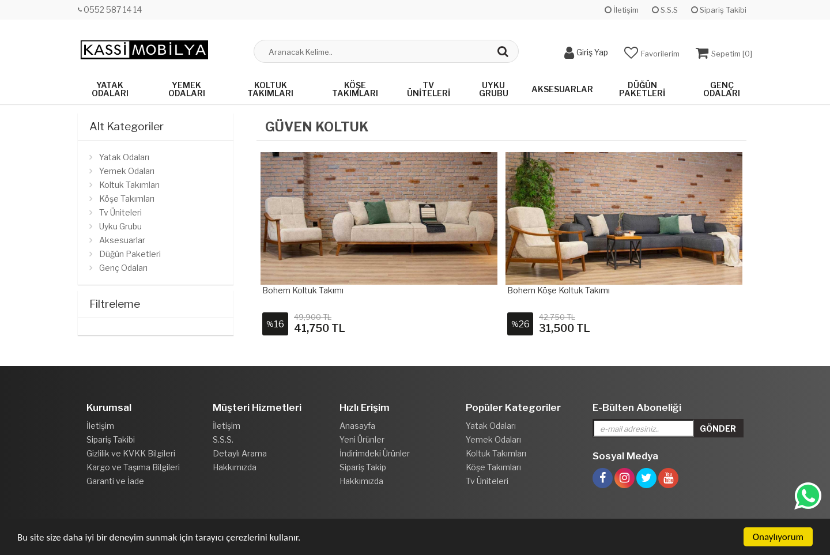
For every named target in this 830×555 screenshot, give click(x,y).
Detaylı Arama (240, 453)
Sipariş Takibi (718, 9)
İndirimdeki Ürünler (374, 453)
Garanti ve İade (115, 481)
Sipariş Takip (362, 467)
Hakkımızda (234, 467)
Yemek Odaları (186, 89)
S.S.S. (223, 439)
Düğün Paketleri (642, 89)
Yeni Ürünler (361, 439)
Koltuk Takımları (270, 89)
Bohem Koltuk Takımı (303, 290)
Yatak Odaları (110, 89)
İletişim (622, 9)
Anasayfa (357, 426)
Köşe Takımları (355, 89)
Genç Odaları (721, 89)
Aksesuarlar (562, 89)
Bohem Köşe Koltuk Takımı (558, 290)
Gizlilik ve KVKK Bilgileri (130, 453)
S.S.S (665, 9)
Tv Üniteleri (428, 89)
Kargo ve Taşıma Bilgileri (133, 467)
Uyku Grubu (493, 89)
